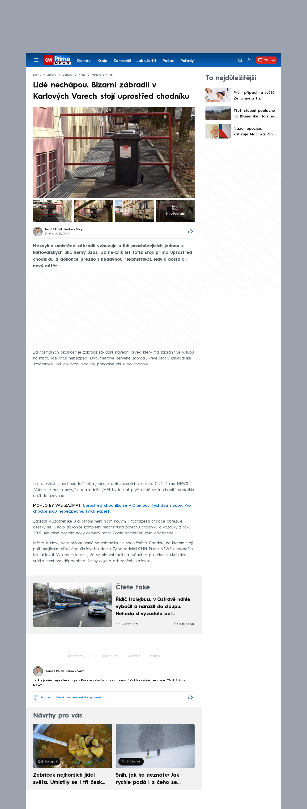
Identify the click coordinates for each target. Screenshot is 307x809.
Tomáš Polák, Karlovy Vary (63, 229)
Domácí (84, 61)
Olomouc (134, 656)
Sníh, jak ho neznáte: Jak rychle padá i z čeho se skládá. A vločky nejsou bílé (151, 779)
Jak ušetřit (146, 61)
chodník (154, 656)
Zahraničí (122, 61)
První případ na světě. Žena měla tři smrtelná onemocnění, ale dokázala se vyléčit (254, 96)
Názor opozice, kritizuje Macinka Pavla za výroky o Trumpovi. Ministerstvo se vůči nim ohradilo (255, 132)
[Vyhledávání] (240, 60)
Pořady (187, 61)
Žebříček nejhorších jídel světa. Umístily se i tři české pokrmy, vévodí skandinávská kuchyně (70, 779)
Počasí (169, 61)
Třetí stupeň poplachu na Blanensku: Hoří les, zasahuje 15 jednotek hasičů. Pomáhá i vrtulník (255, 114)
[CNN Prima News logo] (57, 60)
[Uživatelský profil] (249, 60)
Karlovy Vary (76, 656)
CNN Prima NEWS (106, 656)
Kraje (102, 61)
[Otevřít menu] (36, 60)
